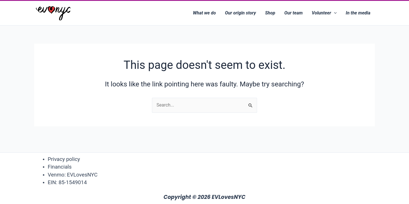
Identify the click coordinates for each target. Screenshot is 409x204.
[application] (334, 13)
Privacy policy (64, 159)
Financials (60, 167)
